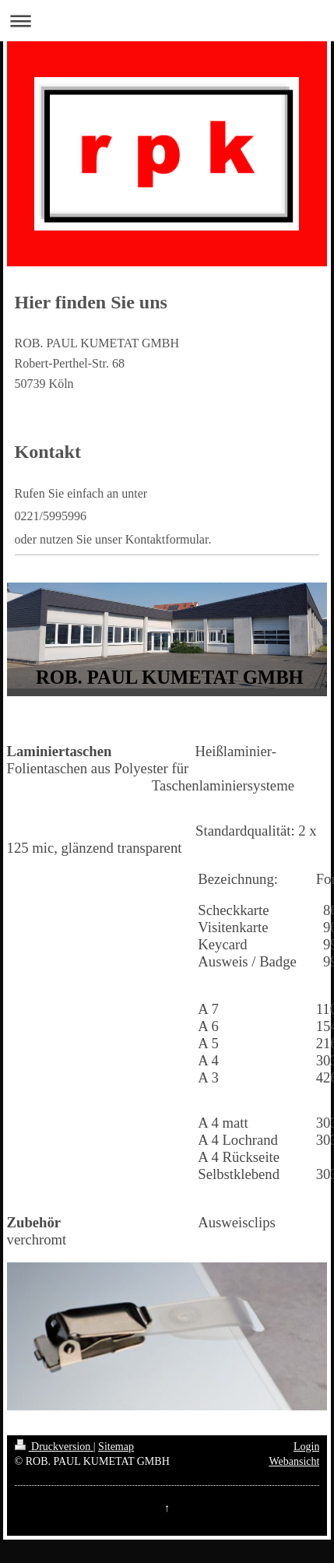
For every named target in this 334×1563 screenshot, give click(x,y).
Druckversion (54, 1446)
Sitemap (116, 1446)
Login (306, 1446)
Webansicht (294, 1461)
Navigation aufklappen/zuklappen (167, 20)
